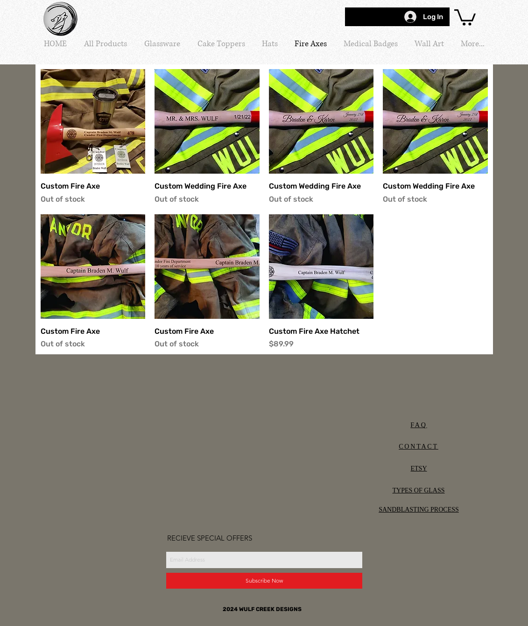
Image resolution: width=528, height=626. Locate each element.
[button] (465, 16)
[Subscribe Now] (264, 581)
